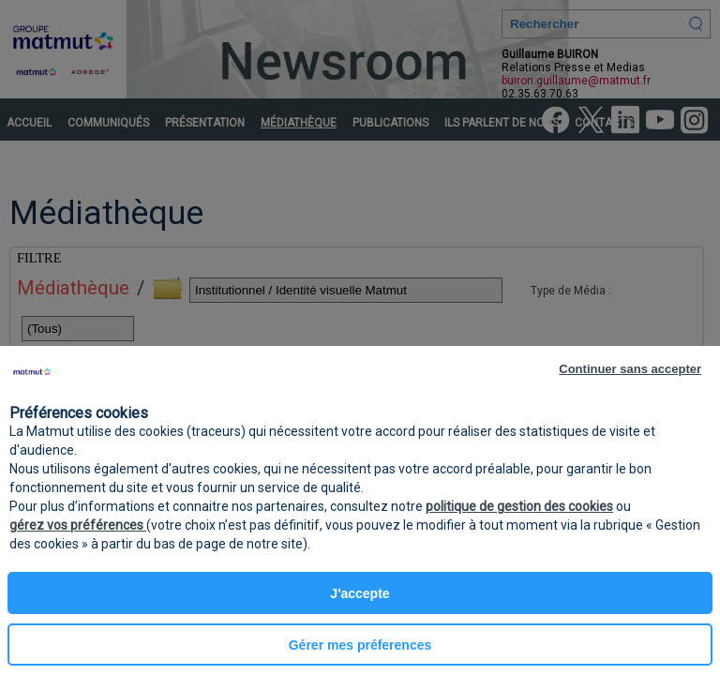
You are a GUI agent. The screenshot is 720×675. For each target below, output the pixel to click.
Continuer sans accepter (630, 369)
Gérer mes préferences (360, 645)
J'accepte (359, 593)
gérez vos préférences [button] (77, 525)
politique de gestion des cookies (519, 506)
